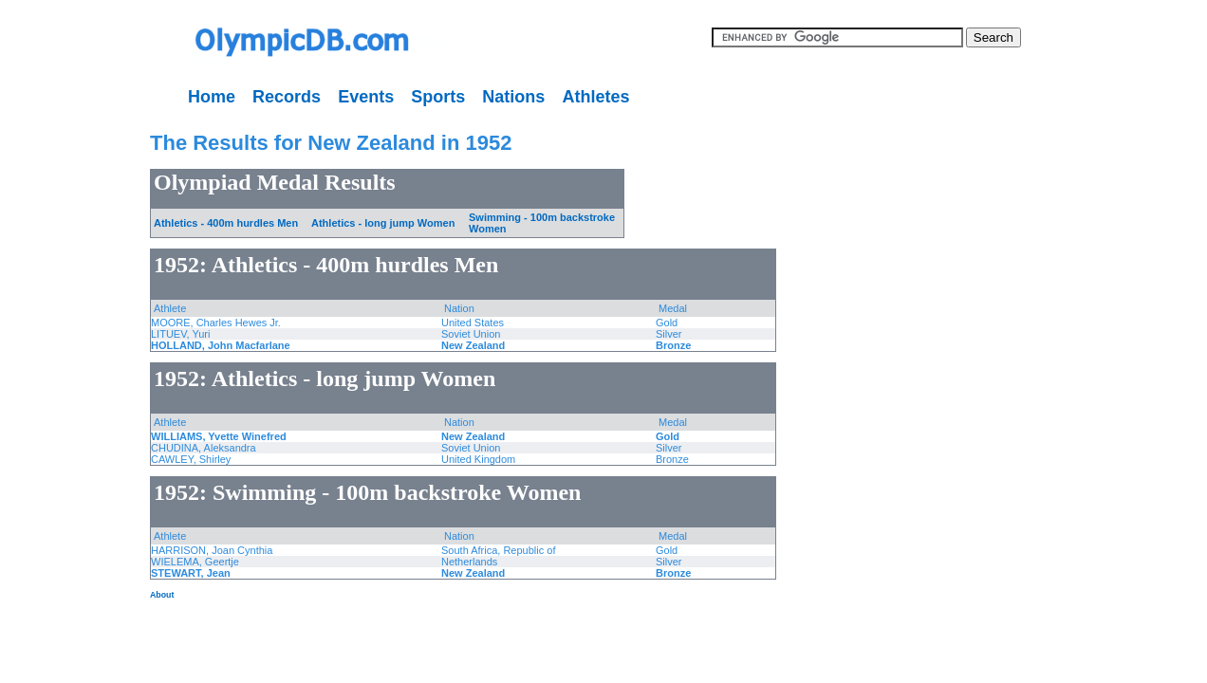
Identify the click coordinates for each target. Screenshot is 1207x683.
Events (366, 96)
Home (211, 96)
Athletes (595, 96)
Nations (513, 96)
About (162, 595)
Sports (438, 96)
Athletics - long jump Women (383, 223)
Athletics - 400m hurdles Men (226, 223)
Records (286, 96)
